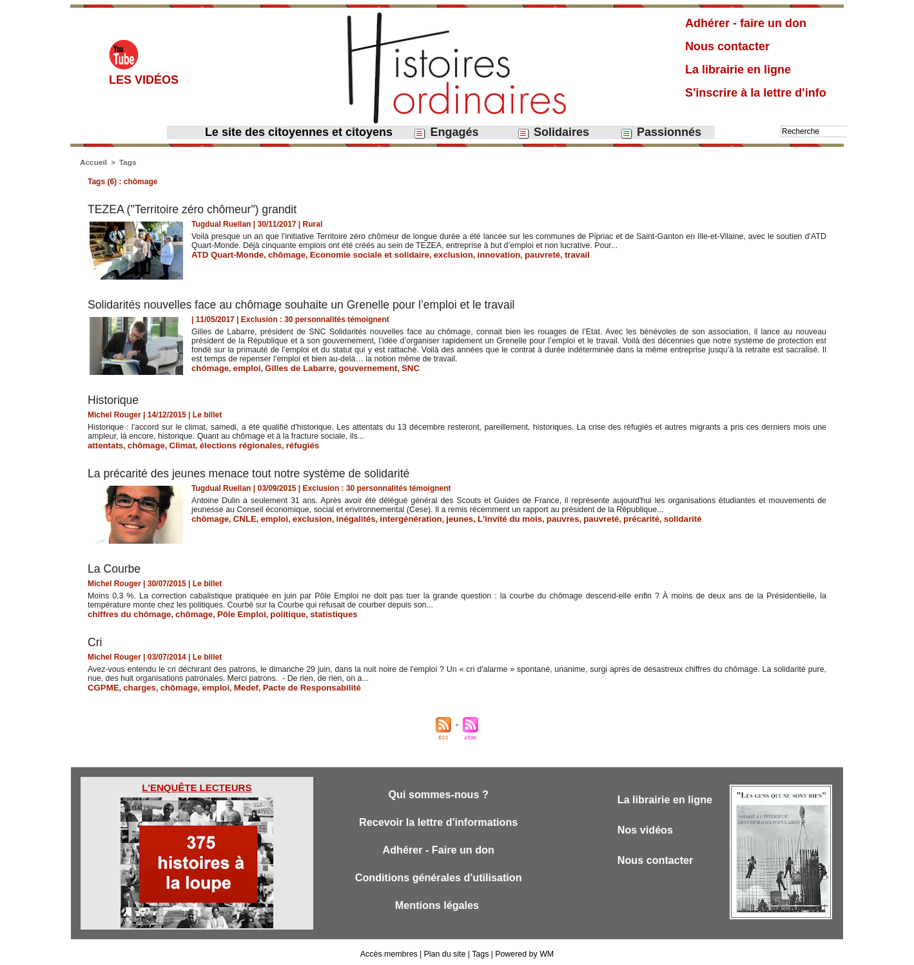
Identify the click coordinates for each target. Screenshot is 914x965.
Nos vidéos (646, 827)
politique (271, 611)
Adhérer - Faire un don (438, 848)
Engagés (445, 132)
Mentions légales (438, 905)
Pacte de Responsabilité (292, 684)
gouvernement (353, 366)
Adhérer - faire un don (745, 23)
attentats (104, 443)
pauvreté (512, 253)
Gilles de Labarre (290, 366)
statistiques (312, 611)
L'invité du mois (483, 516)
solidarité (641, 516)
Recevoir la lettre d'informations (438, 820)
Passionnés (660, 132)
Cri (95, 639)
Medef (233, 684)
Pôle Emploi (228, 611)
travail (543, 253)
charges (135, 684)
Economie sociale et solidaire (354, 253)
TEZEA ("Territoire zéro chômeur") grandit (195, 208)
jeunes (437, 516)
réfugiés (284, 443)
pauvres (531, 516)
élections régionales (227, 443)
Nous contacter (727, 46)
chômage (278, 253)
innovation (472, 253)
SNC (392, 366)
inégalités (342, 516)
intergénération (392, 516)
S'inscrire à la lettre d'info (755, 92)
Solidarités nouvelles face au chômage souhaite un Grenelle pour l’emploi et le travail (306, 303)
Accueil (92, 162)
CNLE (240, 516)
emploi (242, 366)
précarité (603, 516)
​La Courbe (115, 566)
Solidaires (553, 132)
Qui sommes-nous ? (438, 791)
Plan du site (445, 950)
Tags (125, 162)
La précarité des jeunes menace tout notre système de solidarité (252, 471)
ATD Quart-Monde (224, 253)
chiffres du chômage (125, 611)
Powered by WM (522, 950)
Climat (174, 443)
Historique (114, 398)
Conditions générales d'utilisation (438, 876)
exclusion (430, 253)
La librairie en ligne (738, 69)
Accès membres (390, 950)
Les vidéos (144, 79)
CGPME (102, 684)
